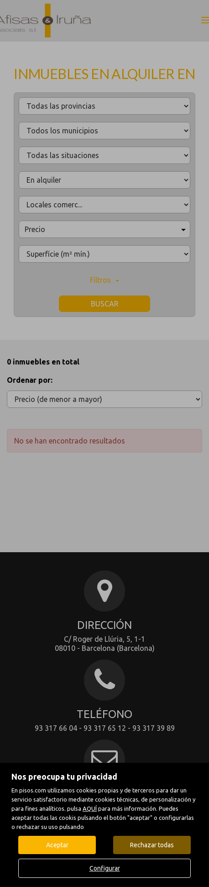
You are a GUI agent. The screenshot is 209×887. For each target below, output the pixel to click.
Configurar (104, 868)
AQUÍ (90, 808)
